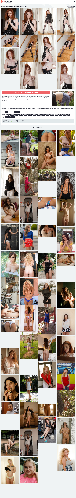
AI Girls (54, 1)
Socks (47, 114)
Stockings (52, 114)
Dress (25, 114)
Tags (50, 1)
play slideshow (71, 6)
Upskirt (64, 114)
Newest (30, 1)
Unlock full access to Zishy (26, 92)
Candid (17, 114)
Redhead (38, 114)
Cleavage (21, 114)
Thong (56, 114)
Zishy (7, 112)
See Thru (43, 114)
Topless (60, 114)
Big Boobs (12, 114)
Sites (42, 1)
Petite (34, 114)
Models (46, 1)
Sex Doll (59, 1)
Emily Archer (17, 112)
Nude (68, 114)
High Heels (30, 114)
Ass (8, 114)
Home (26, 1)
